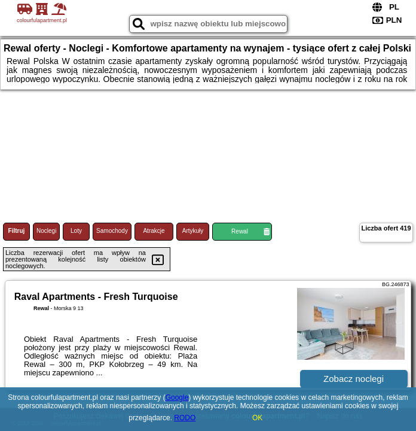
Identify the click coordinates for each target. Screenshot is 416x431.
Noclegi (46, 230)
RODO (184, 418)
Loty (76, 230)
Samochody (112, 230)
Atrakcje (153, 230)
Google (177, 397)
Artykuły (193, 230)
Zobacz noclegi (353, 379)
